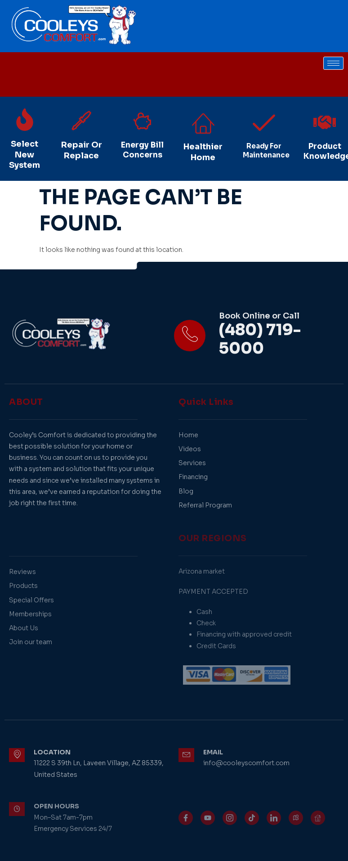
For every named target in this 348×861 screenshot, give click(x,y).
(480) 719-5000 (260, 339)
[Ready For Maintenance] (264, 122)
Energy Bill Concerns (142, 150)
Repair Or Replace (81, 150)
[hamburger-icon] (333, 63)
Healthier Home (203, 152)
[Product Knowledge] (324, 122)
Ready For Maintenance (266, 150)
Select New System (24, 154)
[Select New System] (24, 119)
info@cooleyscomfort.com (246, 763)
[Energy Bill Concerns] (142, 121)
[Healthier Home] (203, 122)
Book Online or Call (259, 316)
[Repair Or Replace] (81, 120)
